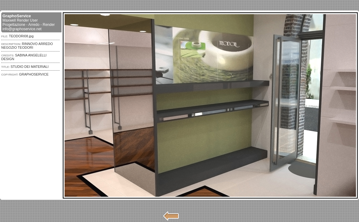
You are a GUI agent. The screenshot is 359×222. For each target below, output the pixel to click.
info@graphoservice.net (22, 29)
